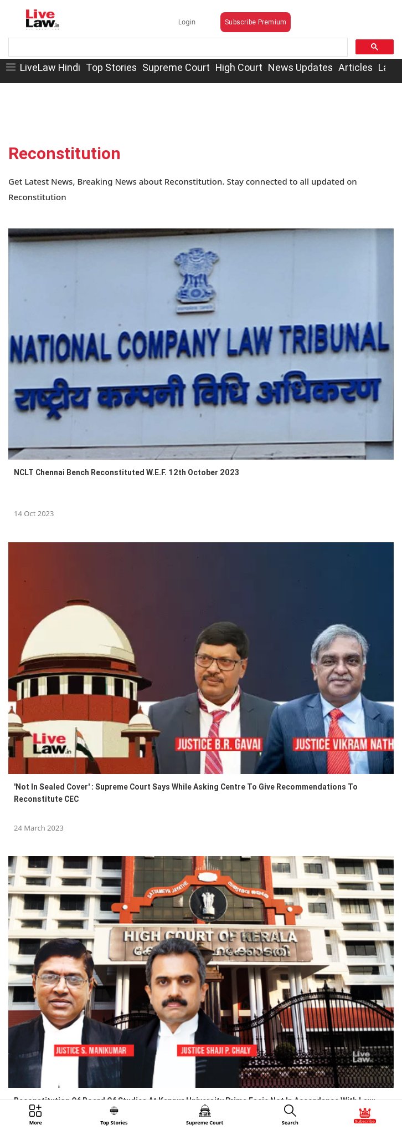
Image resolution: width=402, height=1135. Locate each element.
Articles (355, 67)
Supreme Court (176, 67)
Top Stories (111, 67)
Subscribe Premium (255, 22)
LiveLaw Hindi (50, 67)
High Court (238, 67)
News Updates (300, 67)
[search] (177, 47)
